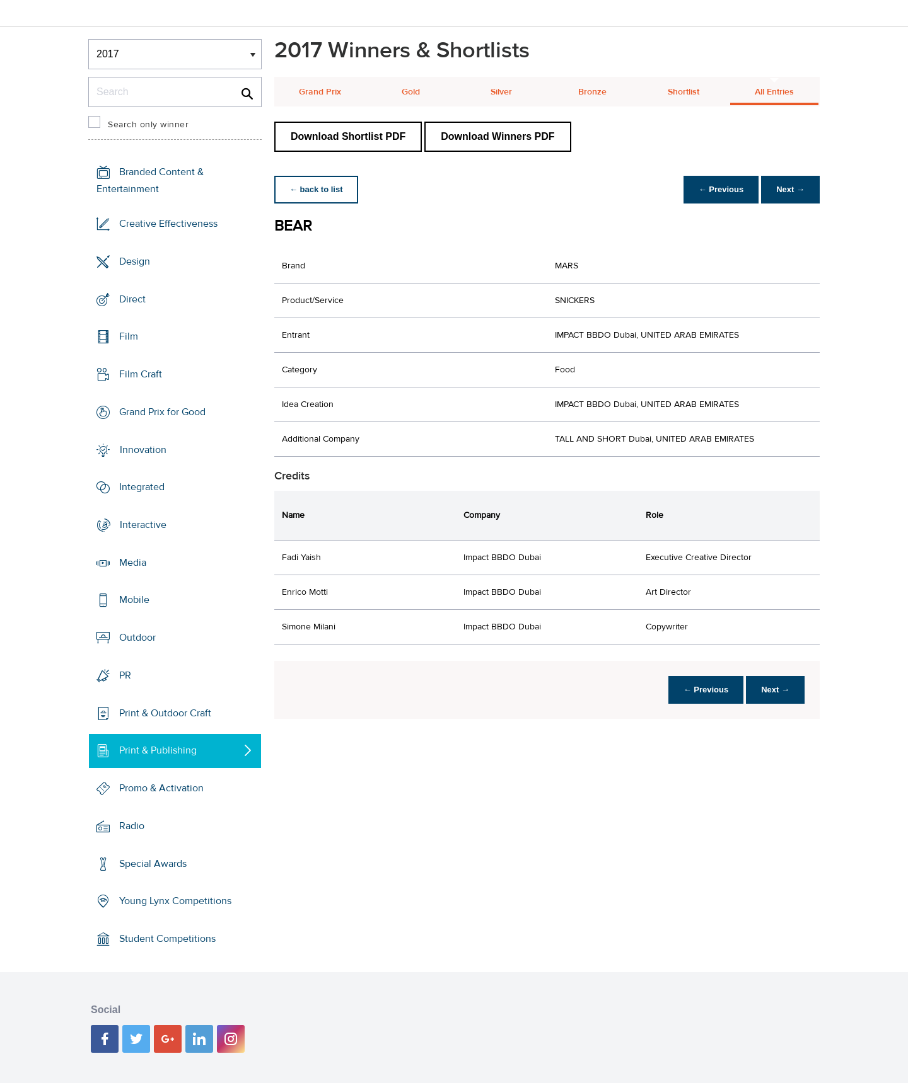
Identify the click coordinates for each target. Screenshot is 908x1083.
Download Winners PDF (497, 136)
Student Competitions (167, 938)
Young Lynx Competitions (175, 901)
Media (132, 562)
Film (128, 336)
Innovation (143, 449)
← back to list (316, 189)
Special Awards (153, 863)
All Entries (774, 92)
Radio (131, 826)
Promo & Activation (161, 788)
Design (134, 261)
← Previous (721, 189)
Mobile (134, 599)
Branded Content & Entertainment (150, 180)
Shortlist (683, 92)
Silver (501, 92)
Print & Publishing (158, 750)
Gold (411, 92)
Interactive (143, 525)
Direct (132, 298)
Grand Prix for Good (162, 412)
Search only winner (148, 124)
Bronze (592, 92)
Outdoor (137, 637)
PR (125, 675)
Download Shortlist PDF (348, 136)
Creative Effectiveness (168, 223)
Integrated (142, 487)
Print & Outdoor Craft (165, 713)
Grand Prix (320, 92)
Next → (790, 189)
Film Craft (140, 374)
